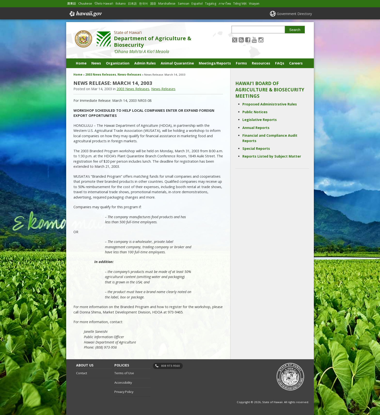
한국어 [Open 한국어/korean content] (143, 3)
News (96, 63)
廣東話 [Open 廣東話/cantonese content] (71, 3)
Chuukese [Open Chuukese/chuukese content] (85, 3)
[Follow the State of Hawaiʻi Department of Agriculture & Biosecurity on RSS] (241, 40)
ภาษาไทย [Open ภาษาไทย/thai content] (225, 3)
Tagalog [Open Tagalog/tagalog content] (210, 3)
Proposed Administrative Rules (269, 104)
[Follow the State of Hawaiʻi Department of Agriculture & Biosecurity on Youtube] (254, 40)
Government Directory (294, 13)
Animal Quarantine (177, 63)
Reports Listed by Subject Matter (271, 156)
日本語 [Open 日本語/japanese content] (132, 3)
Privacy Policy (123, 392)
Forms (241, 63)
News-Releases (129, 74)
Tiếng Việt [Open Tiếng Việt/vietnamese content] (239, 3)
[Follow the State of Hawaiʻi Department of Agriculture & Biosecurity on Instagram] (260, 40)
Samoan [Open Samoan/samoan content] (183, 3)
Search (295, 30)
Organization (117, 63)
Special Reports (256, 148)
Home (81, 63)
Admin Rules (145, 63)
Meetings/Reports (215, 63)
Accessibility (123, 382)
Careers (296, 63)
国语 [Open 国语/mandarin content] (153, 3)
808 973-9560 (170, 365)
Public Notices (255, 112)
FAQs (279, 63)
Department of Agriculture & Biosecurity (152, 41)
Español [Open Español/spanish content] (197, 3)
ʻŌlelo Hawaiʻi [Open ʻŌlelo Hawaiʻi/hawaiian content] (103, 3)
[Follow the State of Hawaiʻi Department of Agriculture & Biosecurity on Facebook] (247, 40)
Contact (81, 373)
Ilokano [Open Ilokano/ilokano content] (121, 3)
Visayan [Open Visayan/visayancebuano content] (254, 3)
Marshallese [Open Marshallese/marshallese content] (166, 3)
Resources (261, 63)
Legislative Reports (259, 119)
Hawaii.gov (85, 13)
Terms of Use (124, 373)
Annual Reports (255, 127)
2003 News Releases (100, 74)
